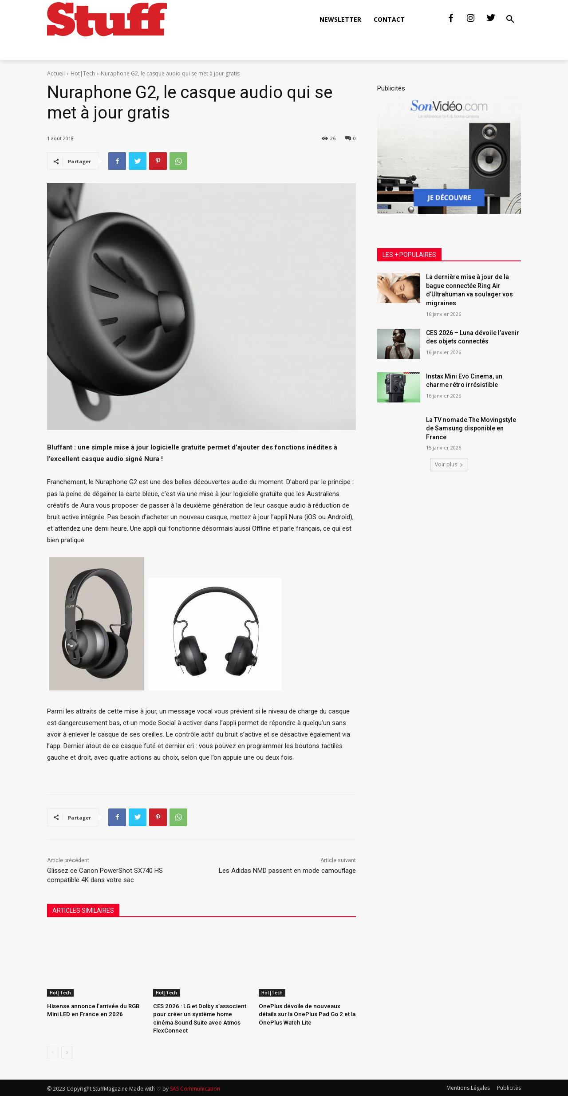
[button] (510, 19)
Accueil (56, 73)
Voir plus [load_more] (449, 464)
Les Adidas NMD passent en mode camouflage (287, 871)
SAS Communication (195, 1088)
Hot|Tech (83, 73)
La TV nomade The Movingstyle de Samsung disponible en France (471, 428)
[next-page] (66, 1051)
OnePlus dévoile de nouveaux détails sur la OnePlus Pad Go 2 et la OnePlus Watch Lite (306, 1014)
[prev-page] (52, 1051)
